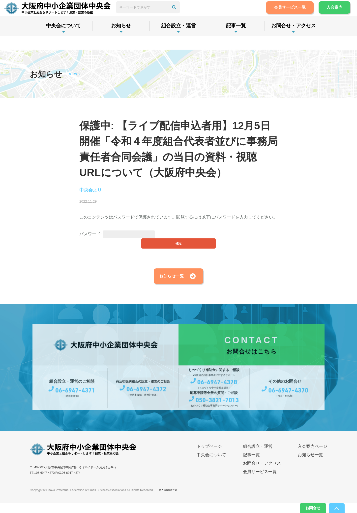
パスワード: (117, 235)
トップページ (209, 456)
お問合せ (305, 507)
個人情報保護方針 (171, 500)
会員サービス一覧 (284, 14)
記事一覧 (236, 39)
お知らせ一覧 (162, 284)
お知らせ (121, 39)
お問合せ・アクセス (293, 39)
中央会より (94, 191)
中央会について (63, 39)
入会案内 (329, 14)
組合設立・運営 (178, 39)
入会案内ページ (312, 456)
